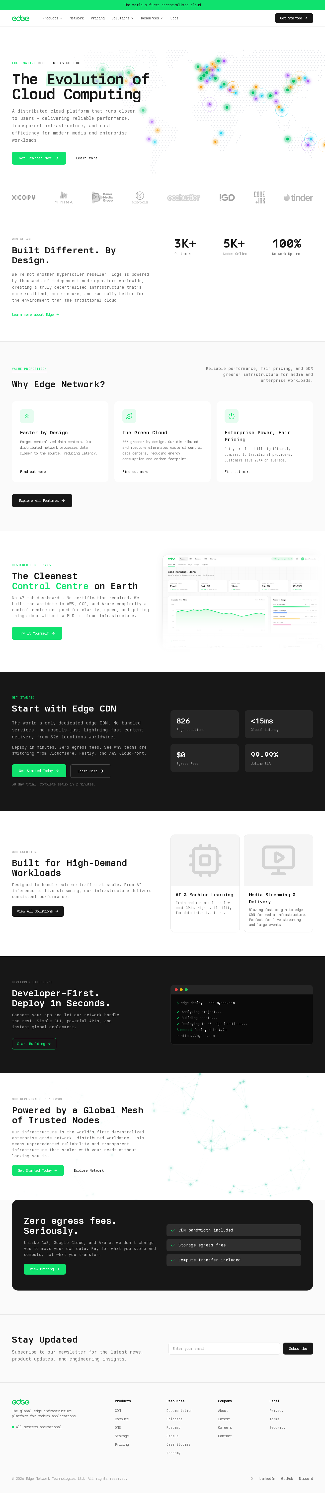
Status (172, 1436)
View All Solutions (35, 911)
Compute (122, 1419)
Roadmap (173, 1427)
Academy (173, 1453)
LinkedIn (267, 1479)
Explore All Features (39, 501)
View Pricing (42, 1269)
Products (52, 18)
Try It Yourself (34, 633)
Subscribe (298, 1349)
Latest (224, 1419)
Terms (274, 1419)
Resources (152, 18)
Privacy (276, 1411)
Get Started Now (35, 158)
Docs (174, 18)
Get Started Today (36, 771)
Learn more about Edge (33, 315)
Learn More (87, 158)
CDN (118, 1411)
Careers (225, 1427)
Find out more (33, 472)
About (223, 1411)
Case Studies (178, 1444)
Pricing (98, 18)
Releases (174, 1419)
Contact (225, 1436)
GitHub (287, 1479)
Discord (306, 1479)
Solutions (123, 18)
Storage (122, 1436)
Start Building (31, 1044)
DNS (118, 1427)
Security (277, 1427)
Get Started (294, 18)
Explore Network (89, 1170)
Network (77, 18)
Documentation (179, 1411)
